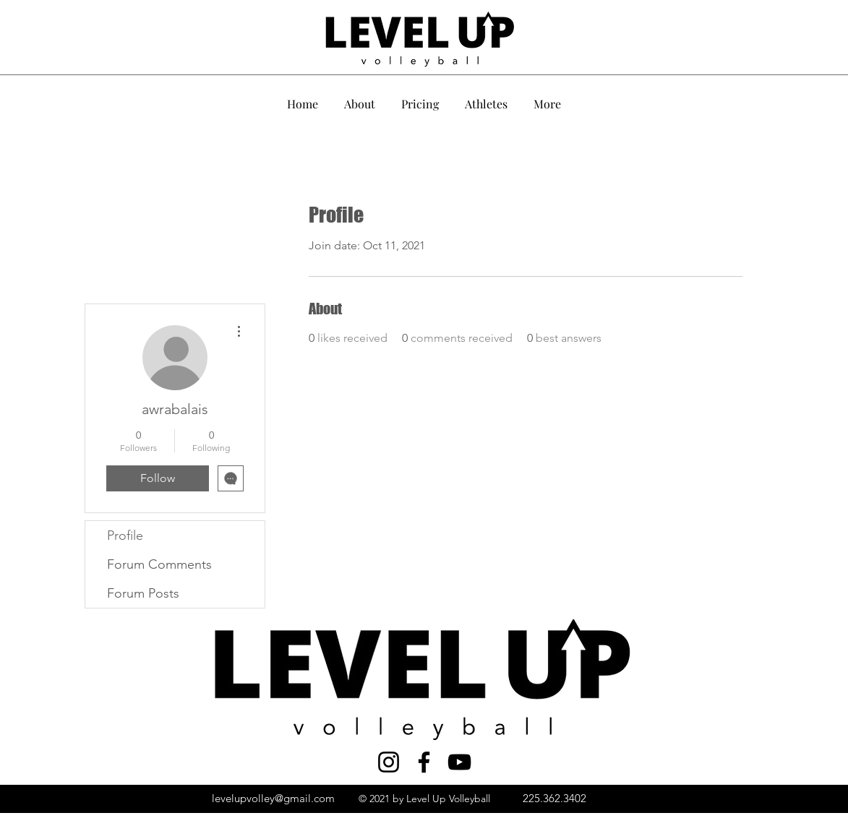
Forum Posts (143, 593)
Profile (125, 535)
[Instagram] (388, 762)
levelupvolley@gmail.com (273, 798)
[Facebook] (424, 762)
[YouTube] (459, 762)
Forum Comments (159, 564)
